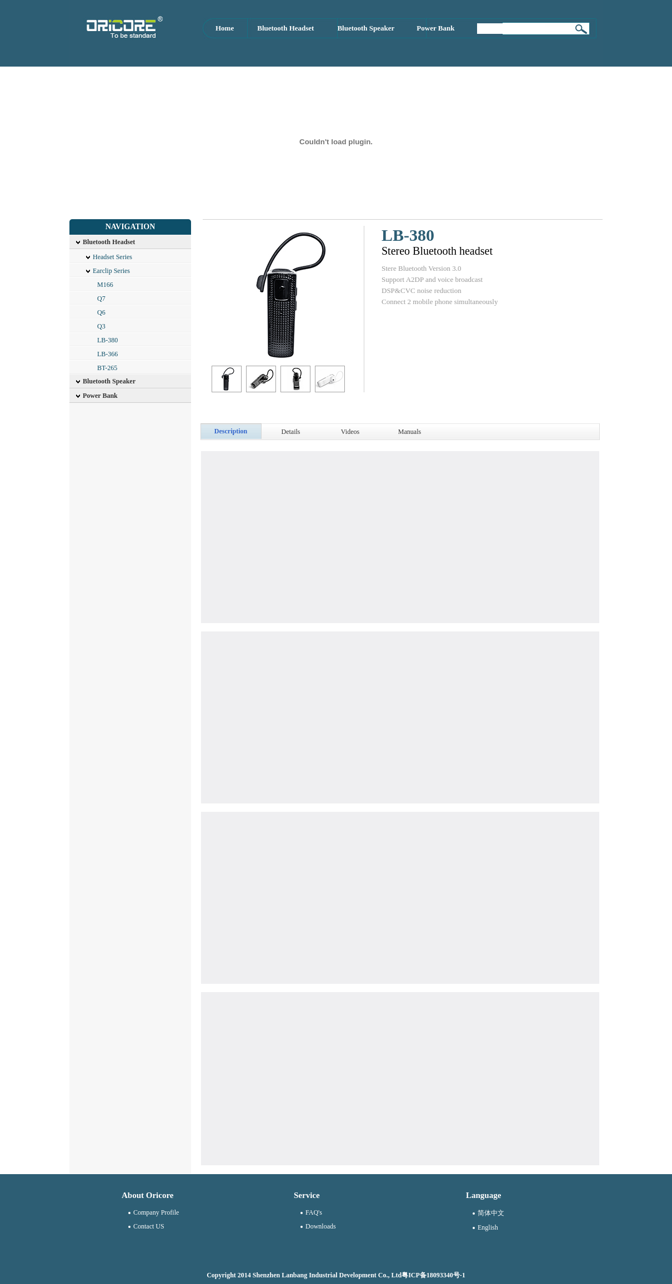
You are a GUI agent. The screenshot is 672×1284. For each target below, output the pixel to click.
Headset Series (112, 257)
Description (230, 431)
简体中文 (491, 1213)
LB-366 (107, 354)
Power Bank (435, 28)
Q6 (101, 312)
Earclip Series (111, 271)
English (488, 1227)
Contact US (148, 1226)
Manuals (409, 432)
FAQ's (313, 1212)
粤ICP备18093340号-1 (433, 1275)
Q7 (101, 298)
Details (291, 432)
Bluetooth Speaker (365, 28)
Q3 (101, 326)
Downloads (320, 1226)
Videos (350, 432)
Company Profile (156, 1212)
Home (224, 28)
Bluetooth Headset (285, 28)
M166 (105, 285)
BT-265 (107, 368)
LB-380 (107, 340)
